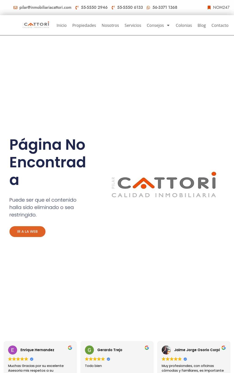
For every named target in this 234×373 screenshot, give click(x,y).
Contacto (220, 25)
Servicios (133, 25)
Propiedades (84, 25)
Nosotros (110, 25)
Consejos (158, 25)
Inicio (62, 25)
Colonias (184, 25)
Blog (202, 25)
